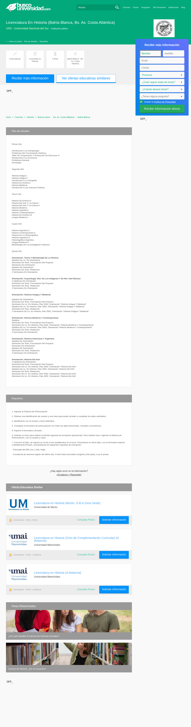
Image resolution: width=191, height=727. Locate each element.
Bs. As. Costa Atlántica (63, 117)
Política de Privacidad (164, 102)
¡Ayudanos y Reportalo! (69, 475)
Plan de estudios (30, 41)
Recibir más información (30, 78)
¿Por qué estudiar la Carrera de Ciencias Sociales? (33, 636)
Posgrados (145, 7)
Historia (30, 117)
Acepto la (159, 101)
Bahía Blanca (84, 117)
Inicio (8, 117)
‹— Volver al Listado (14, 41)
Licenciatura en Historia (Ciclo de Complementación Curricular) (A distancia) (76, 539)
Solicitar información (114, 519)
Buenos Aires (44, 117)
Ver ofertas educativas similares (86, 78)
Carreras (126, 7)
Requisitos (44, 41)
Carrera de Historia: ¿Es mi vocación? (27, 669)
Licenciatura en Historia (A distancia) (57, 572)
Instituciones (173, 7)
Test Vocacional (159, 7)
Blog (183, 7)
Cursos (136, 7)
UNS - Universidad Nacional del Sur (27, 28)
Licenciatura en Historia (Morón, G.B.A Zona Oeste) (67, 503)
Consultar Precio (86, 520)
